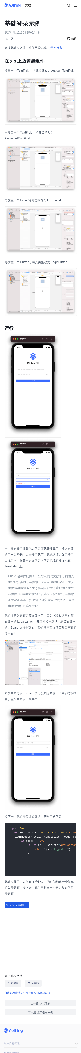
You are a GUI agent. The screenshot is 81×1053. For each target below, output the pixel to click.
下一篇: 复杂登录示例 (40, 1012)
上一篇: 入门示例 (40, 1003)
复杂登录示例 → (17, 906)
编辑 (73, 38)
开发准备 (56, 48)
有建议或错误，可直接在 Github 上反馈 (27, 992)
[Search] (69, 5)
